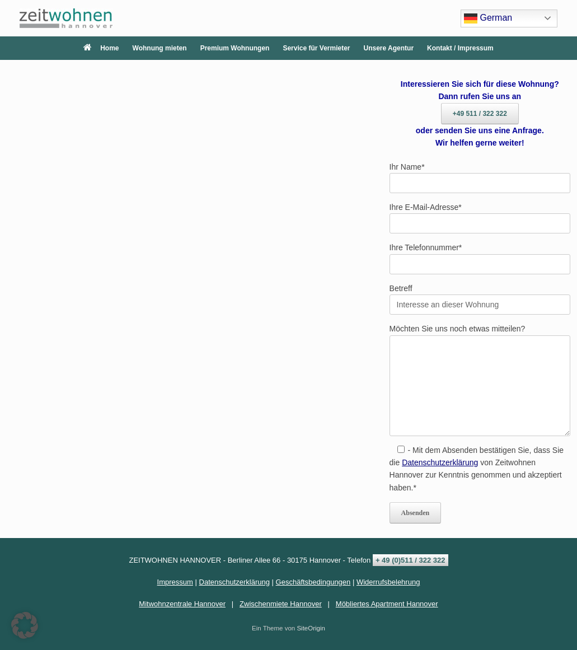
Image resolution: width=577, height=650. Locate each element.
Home (101, 48)
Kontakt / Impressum (460, 48)
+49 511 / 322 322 (480, 114)
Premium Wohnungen (235, 48)
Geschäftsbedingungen (313, 582)
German (488, 18)
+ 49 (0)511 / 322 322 (410, 560)
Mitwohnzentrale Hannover (182, 604)
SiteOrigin (311, 628)
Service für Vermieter (316, 48)
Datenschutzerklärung (440, 462)
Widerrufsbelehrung (388, 582)
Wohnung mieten (160, 48)
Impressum (175, 582)
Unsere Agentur (389, 48)
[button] (24, 625)
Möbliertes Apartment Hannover (387, 604)
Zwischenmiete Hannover (281, 604)
